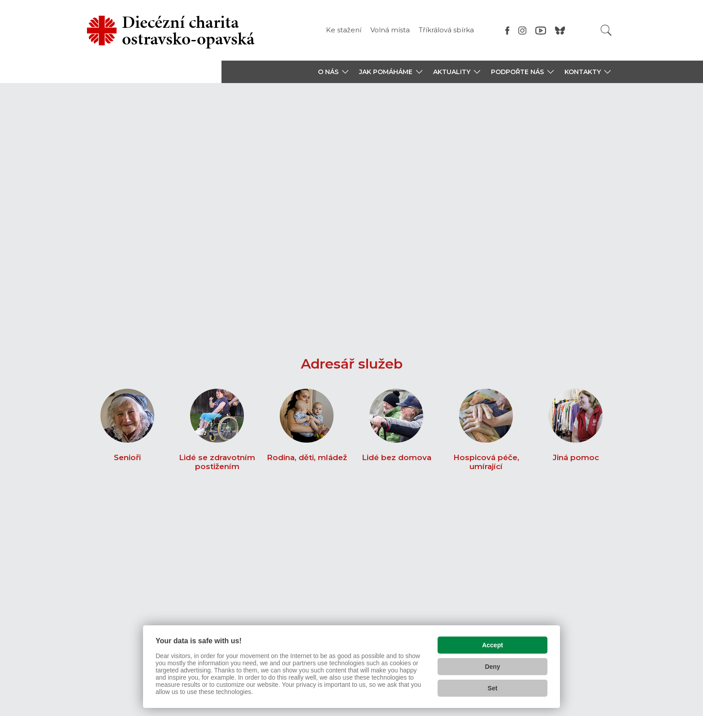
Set (493, 687)
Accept (492, 644)
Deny (492, 665)
